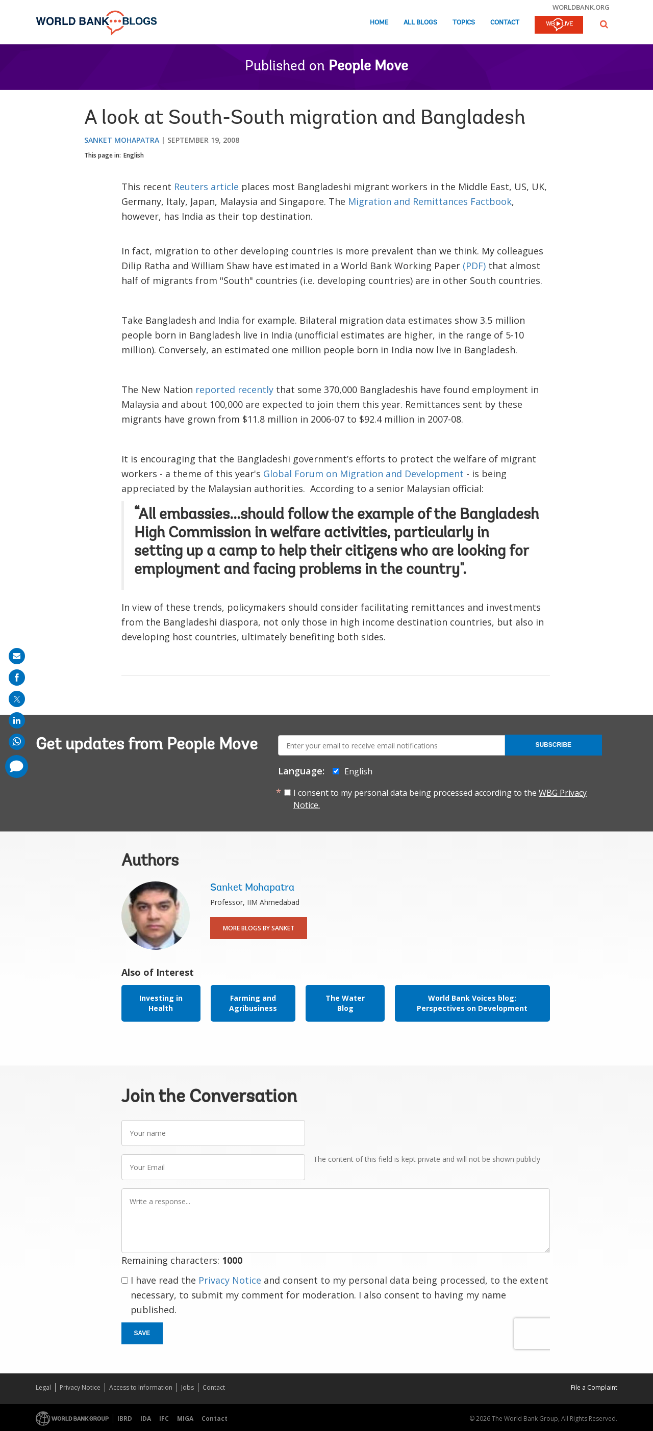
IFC (164, 1418)
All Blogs (420, 22)
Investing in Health (161, 1003)
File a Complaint (594, 1387)
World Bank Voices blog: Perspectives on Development (472, 1003)
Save (142, 1333)
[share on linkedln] (17, 720)
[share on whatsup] (17, 742)
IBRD (124, 1418)
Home (379, 22)
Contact (504, 22)
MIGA (185, 1418)
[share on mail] (17, 656)
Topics (464, 22)
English (133, 155)
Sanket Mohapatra (121, 140)
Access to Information (140, 1387)
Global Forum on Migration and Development (363, 473)
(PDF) (474, 265)
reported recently (234, 389)
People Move (368, 67)
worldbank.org (581, 7)
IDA (145, 1418)
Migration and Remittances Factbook (430, 201)
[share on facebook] (17, 677)
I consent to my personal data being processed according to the (440, 799)
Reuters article (206, 186)
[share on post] (17, 699)
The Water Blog (345, 1003)
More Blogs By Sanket (258, 928)
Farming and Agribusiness (253, 1003)
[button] (604, 24)
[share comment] (16, 766)
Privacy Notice (229, 1280)
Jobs (187, 1387)
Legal (43, 1387)
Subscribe (553, 744)
